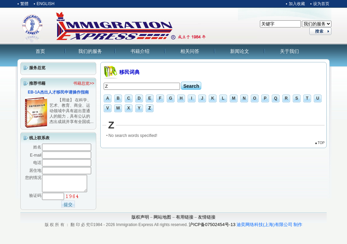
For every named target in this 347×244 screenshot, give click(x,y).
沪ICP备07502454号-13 (212, 227)
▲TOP (319, 143)
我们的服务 (90, 51)
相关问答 (189, 51)
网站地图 (162, 220)
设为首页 (321, 3)
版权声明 (140, 220)
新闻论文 (239, 51)
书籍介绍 (139, 51)
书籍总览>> (83, 83)
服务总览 (37, 67)
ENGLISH (46, 3)
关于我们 (289, 51)
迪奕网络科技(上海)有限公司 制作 (269, 227)
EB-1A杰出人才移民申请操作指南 (58, 92)
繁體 (24, 3)
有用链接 (184, 220)
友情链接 (207, 220)
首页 (40, 51)
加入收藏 (297, 3)
